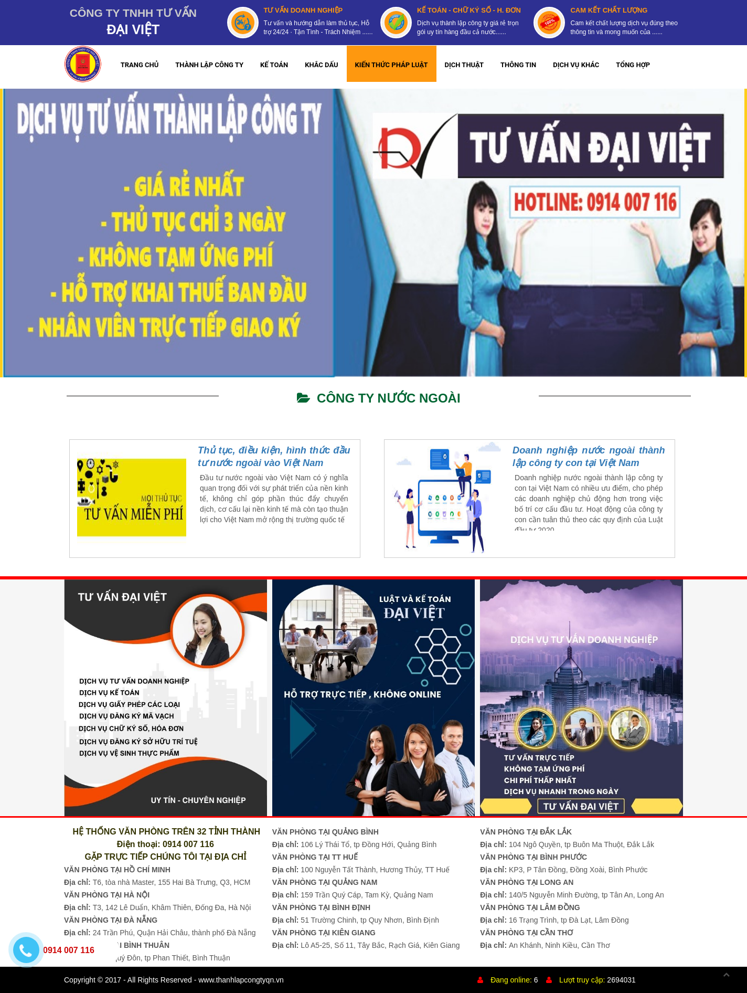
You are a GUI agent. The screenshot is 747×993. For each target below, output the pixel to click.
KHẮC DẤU (321, 65)
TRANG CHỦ (140, 65)
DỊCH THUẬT (464, 65)
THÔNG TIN (518, 65)
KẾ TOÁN (274, 65)
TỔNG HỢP (633, 65)
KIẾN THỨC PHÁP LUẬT (391, 65)
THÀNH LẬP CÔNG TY (209, 65)
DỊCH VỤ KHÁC (576, 65)
